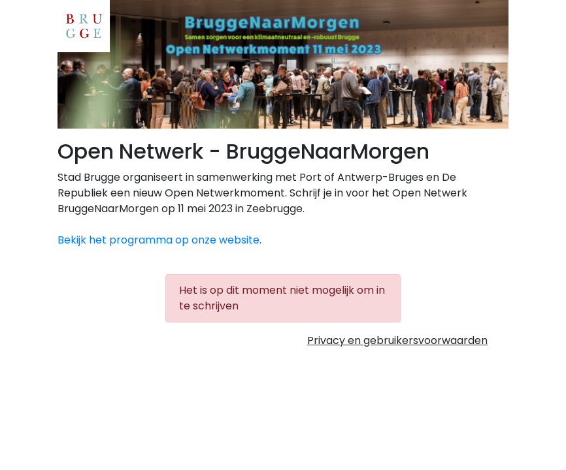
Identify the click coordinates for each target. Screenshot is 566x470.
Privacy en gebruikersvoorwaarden (397, 340)
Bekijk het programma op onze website (158, 239)
